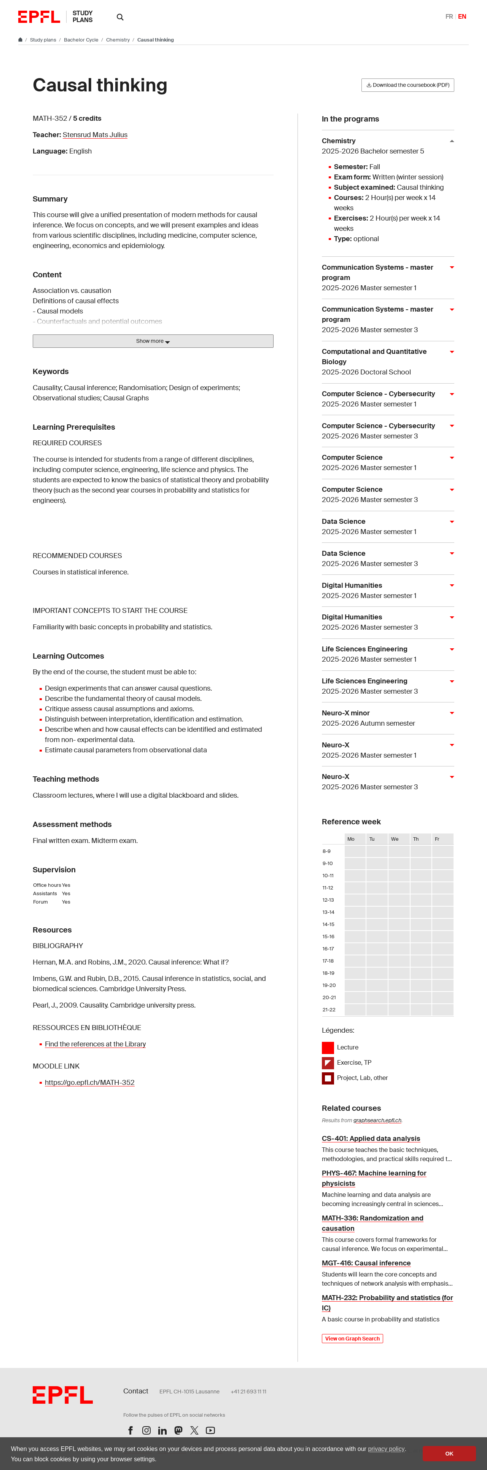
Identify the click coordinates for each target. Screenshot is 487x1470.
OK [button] (449, 1454)
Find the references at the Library (95, 1044)
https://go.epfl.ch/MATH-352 (90, 1082)
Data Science (385, 527)
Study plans (82, 16)
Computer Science (385, 463)
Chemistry (118, 40)
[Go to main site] (21, 40)
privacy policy (386, 1449)
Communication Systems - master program (385, 278)
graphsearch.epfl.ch (377, 1120)
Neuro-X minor (385, 719)
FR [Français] (449, 17)
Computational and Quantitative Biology (385, 362)
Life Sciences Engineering (385, 655)
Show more (153, 341)
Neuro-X (385, 751)
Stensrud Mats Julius (95, 134)
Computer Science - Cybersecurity (385, 399)
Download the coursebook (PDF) (407, 85)
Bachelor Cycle (82, 40)
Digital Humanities (385, 591)
